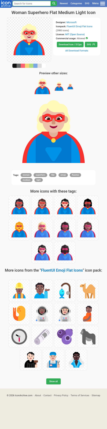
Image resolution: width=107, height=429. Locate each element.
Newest (64, 3)
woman (26, 175)
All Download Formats (76, 50)
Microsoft (71, 22)
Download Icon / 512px (70, 44)
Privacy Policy (61, 395)
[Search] (54, 3)
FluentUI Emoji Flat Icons (80, 26)
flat (52, 175)
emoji (63, 175)
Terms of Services (80, 395)
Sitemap (96, 395)
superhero (40, 175)
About (38, 395)
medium (26, 180)
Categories (76, 3)
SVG (87, 3)
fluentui (75, 175)
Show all (53, 381)
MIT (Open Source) (75, 34)
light (39, 180)
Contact (47, 395)
